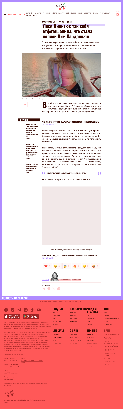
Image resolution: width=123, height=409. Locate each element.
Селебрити (76, 280)
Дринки (106, 315)
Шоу (54, 318)
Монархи (56, 312)
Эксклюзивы (57, 321)
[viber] (58, 288)
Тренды (89, 324)
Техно (55, 340)
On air (95, 13)
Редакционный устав (111, 346)
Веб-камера (90, 340)
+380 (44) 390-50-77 (11, 367)
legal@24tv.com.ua (10, 373)
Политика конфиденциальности (111, 342)
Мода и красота (58, 13)
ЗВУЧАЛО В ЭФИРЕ (75, 340)
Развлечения (39, 13)
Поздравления (57, 337)
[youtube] (39, 310)
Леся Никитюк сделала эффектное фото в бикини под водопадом (69, 255)
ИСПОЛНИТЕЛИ (74, 337)
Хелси (106, 321)
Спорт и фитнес (92, 318)
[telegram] (44, 288)
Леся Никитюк (65, 280)
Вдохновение (71, 13)
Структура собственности (109, 337)
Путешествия (57, 343)
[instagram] (12, 310)
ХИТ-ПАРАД (73, 343)
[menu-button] (5, 14)
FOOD (80, 13)
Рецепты (107, 312)
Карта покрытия (92, 343)
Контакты (107, 358)
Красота (89, 315)
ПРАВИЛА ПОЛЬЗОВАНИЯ (111, 334)
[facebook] (49, 288)
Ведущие (90, 334)
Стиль (89, 321)
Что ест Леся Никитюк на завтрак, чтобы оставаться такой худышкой (71, 122)
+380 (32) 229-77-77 (11, 360)
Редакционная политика (109, 349)
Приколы (73, 312)
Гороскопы (73, 318)
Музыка (55, 324)
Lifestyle (87, 13)
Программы (90, 337)
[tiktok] (32, 310)
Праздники (73, 321)
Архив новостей (109, 361)
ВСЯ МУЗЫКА (73, 334)
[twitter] (54, 288)
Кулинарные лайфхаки (111, 318)
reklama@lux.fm (9, 379)
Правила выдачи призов (109, 354)
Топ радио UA (105, 13)
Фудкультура (108, 324)
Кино (48, 13)
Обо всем (56, 334)
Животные (73, 315)
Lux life (28, 16)
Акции (35, 16)
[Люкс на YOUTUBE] (16, 14)
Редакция (107, 364)
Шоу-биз (28, 13)
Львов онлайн (91, 346)
